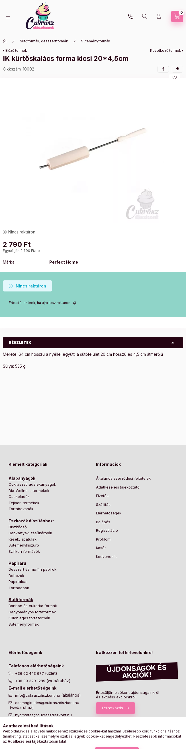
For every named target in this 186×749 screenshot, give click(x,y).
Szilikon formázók (24, 551)
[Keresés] (144, 16)
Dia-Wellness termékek (29, 490)
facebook (10, 733)
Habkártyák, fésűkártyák (30, 533)
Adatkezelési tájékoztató (118, 487)
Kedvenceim (107, 556)
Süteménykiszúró (24, 545)
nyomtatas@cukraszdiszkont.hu (43, 715)
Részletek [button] (20, 342)
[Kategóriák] (8, 16)
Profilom (103, 539)
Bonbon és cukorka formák (33, 605)
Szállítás (103, 504)
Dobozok (16, 575)
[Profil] (159, 16)
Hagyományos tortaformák (32, 612)
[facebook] (163, 69)
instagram (21, 733)
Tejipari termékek (24, 502)
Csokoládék (19, 496)
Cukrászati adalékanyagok (32, 484)
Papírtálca (17, 581)
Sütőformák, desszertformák (44, 41)
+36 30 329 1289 (130, 16)
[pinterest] (177, 69)
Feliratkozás (112, 707)
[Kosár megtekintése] (177, 16)
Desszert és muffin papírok (32, 569)
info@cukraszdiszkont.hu (38, 695)
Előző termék (16, 50)
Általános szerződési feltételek (123, 478)
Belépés (103, 522)
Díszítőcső (18, 527)
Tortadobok (19, 587)
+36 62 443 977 (30, 673)
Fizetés (102, 495)
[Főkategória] (5, 41)
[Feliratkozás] (42, 303)
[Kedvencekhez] (174, 77)
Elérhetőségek (108, 513)
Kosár (101, 547)
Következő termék (165, 50)
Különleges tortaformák (29, 618)
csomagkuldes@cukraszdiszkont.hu (47, 703)
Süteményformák (95, 41)
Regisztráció (107, 530)
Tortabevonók (21, 508)
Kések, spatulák (22, 539)
